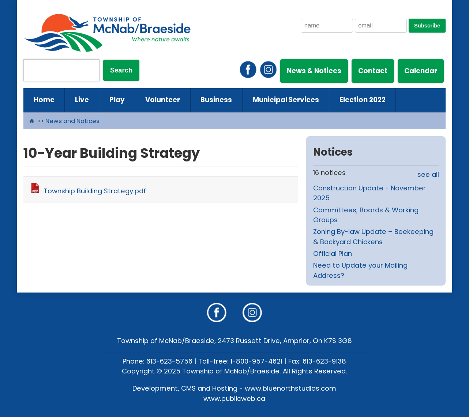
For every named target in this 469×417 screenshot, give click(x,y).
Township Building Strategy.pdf (95, 191)
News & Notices (314, 70)
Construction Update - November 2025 (369, 193)
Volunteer (162, 99)
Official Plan (332, 253)
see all (428, 174)
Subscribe (427, 26)
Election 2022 (362, 99)
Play (117, 99)
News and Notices (72, 121)
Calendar (420, 70)
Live (82, 99)
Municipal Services (286, 99)
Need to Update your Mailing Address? (360, 270)
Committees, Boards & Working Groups (366, 215)
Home (44, 99)
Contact (372, 70)
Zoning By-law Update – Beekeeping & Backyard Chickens (373, 236)
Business (216, 99)
